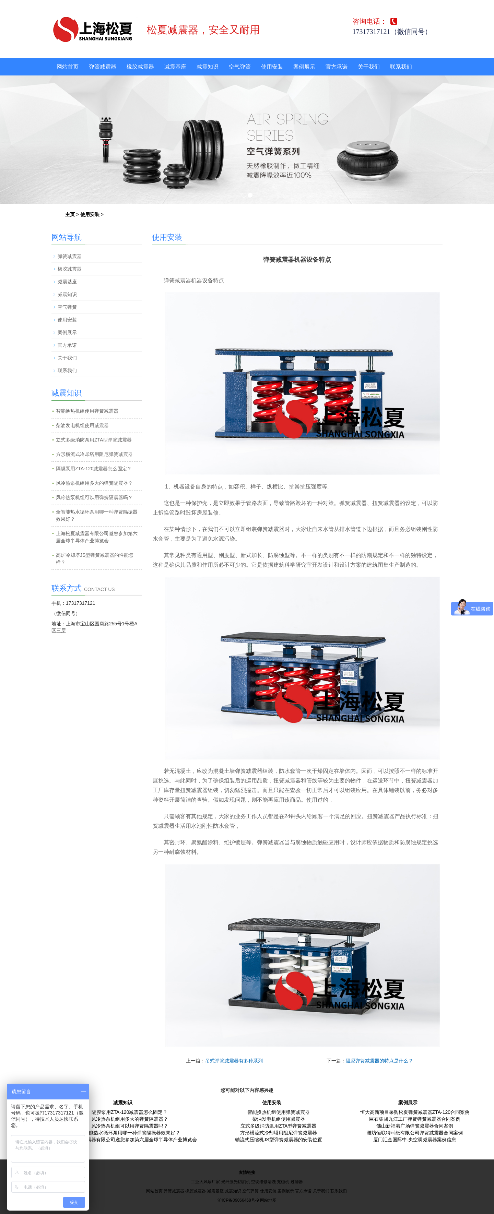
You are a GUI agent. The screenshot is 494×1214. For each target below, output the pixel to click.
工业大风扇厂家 (205, 1181)
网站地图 (268, 1200)
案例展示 (304, 67)
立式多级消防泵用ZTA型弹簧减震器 (94, 440)
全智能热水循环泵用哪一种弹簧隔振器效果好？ (129, 1132)
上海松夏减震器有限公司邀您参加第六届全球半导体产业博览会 (129, 1139)
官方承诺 (337, 67)
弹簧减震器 (102, 67)
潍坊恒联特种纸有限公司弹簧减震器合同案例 (415, 1132)
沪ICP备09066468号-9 (238, 1200)
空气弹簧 (240, 67)
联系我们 (401, 67)
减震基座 (175, 67)
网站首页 (68, 67)
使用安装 (272, 67)
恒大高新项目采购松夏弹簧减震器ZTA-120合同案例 (415, 1112)
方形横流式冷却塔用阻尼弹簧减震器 (94, 454)
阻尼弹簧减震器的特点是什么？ (379, 1060)
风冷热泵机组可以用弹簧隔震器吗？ (94, 497)
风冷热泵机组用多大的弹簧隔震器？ (94, 483)
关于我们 (369, 67)
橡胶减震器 (140, 67)
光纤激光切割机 (235, 1181)
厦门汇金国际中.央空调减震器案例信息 (414, 1139)
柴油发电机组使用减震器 (82, 425)
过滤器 (297, 1181)
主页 (70, 214)
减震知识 (208, 67)
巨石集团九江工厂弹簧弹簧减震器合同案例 (414, 1119)
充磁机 (283, 1181)
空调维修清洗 (263, 1181)
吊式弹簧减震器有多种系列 (234, 1060)
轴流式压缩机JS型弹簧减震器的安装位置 (278, 1139)
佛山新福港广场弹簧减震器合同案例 (414, 1126)
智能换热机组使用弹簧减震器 (87, 411)
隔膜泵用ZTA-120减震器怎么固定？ (94, 468)
